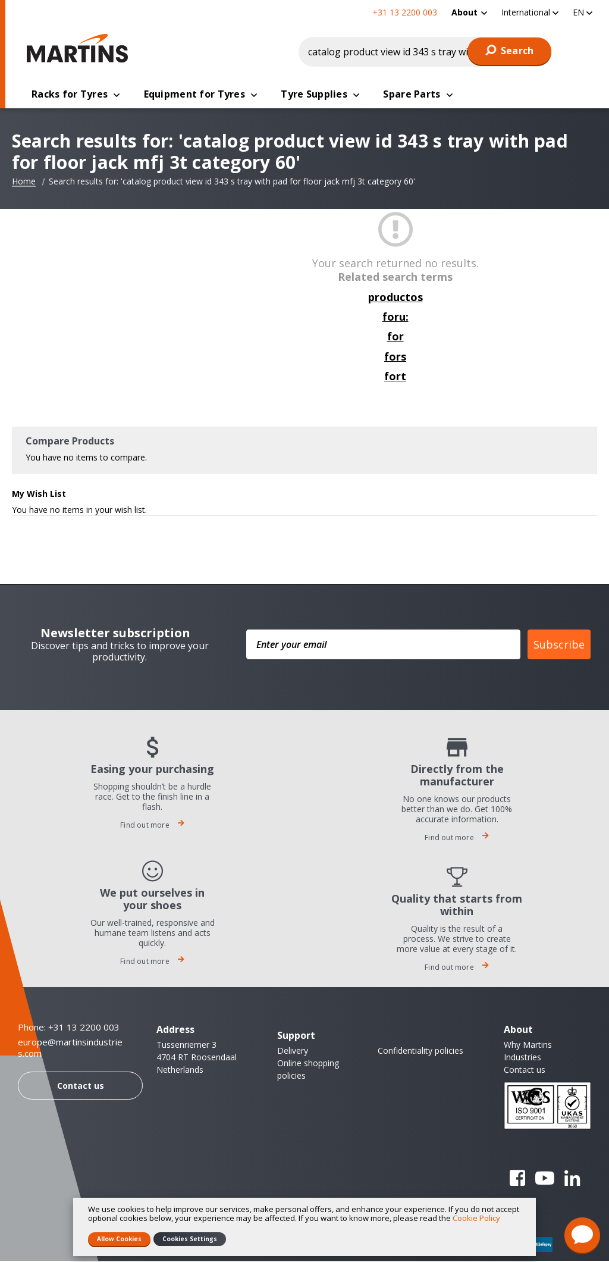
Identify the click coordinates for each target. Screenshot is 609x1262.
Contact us (80, 1086)
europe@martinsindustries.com (70, 1049)
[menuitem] (469, 12)
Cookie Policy (476, 1218)
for (395, 337)
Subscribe (559, 645)
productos (395, 298)
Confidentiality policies (420, 1051)
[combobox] (425, 52)
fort (395, 377)
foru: (395, 318)
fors (395, 357)
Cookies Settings (189, 1239)
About (464, 12)
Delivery (292, 1051)
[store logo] (80, 48)
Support (296, 1036)
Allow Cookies (119, 1239)
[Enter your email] (383, 645)
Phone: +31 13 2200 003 (69, 1028)
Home (24, 182)
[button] (529, 12)
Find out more (152, 826)
